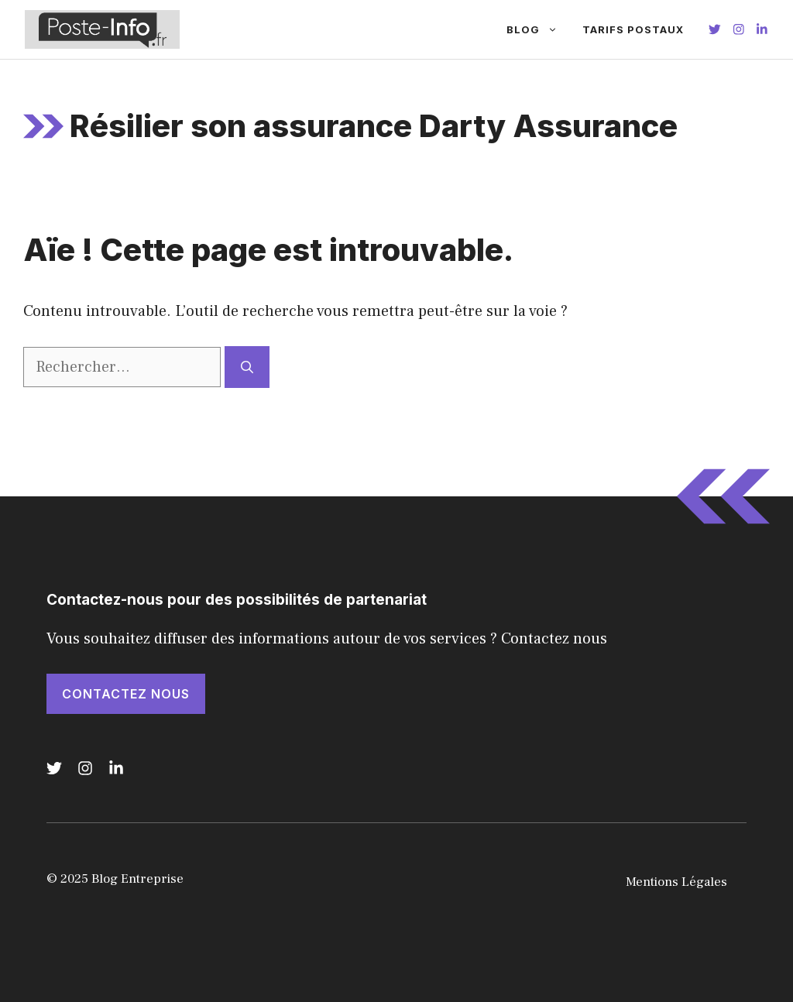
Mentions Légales (676, 881)
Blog (538, 29)
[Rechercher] (247, 367)
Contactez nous (126, 694)
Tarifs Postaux (633, 29)
